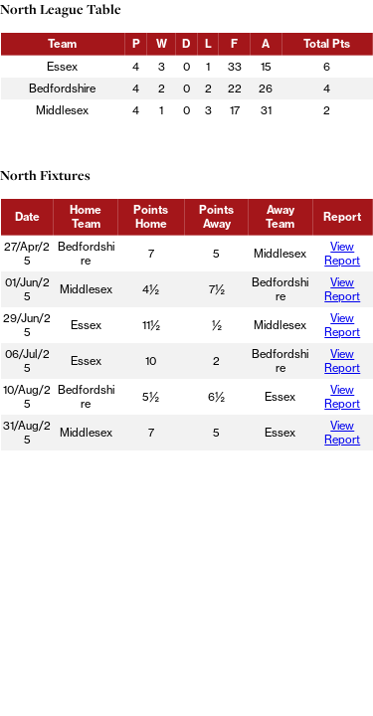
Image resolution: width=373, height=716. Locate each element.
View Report (342, 254)
